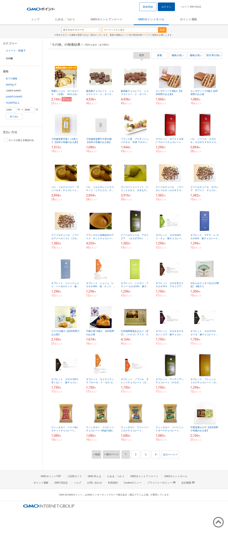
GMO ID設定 (195, 7)
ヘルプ (183, 7)
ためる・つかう (65, 19)
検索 (162, 30)
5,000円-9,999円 (14, 96)
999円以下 (11, 84)
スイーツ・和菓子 (16, 50)
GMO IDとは (94, 476)
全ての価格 (11, 78)
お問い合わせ (94, 482)
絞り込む (14, 116)
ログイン (166, 6)
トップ (35, 19)
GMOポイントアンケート (106, 19)
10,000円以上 (13, 102)
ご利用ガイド (74, 476)
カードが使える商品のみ (19, 140)
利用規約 (113, 482)
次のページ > (170, 454)
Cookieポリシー (132, 482)
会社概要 (188, 482)
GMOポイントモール (151, 19)
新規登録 (148, 6)
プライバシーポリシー (161, 482)
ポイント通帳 (188, 19)
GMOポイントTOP (51, 476)
